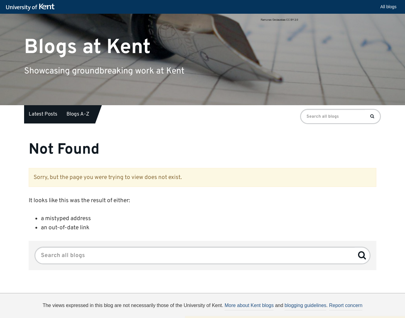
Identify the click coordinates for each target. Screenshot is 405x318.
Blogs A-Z (77, 114)
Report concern (345, 305)
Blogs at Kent (87, 47)
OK (302, 310)
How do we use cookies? (242, 309)
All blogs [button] (388, 6)
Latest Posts (43, 114)
